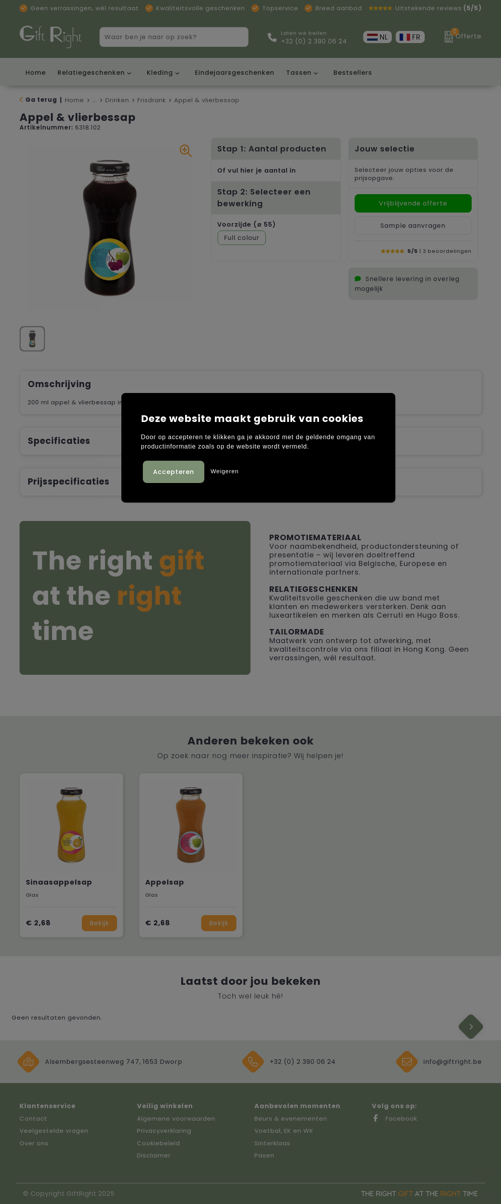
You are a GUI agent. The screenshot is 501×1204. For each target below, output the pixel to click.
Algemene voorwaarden (176, 1118)
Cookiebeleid (158, 1143)
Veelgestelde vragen (54, 1130)
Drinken (117, 100)
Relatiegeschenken (91, 72)
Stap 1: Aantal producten (271, 148)
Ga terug (41, 100)
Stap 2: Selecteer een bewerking (264, 197)
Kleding (160, 72)
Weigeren (225, 470)
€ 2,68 (38, 922)
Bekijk (99, 923)
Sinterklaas (272, 1143)
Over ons (34, 1143)
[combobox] (165, 37)
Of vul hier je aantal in (256, 170)
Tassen (299, 72)
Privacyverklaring (164, 1130)
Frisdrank (151, 100)
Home (74, 100)
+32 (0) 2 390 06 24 (314, 41)
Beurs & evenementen (290, 1118)
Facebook (394, 1118)
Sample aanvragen (412, 225)
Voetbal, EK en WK (284, 1130)
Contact (33, 1118)
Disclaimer (154, 1155)
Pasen (264, 1155)
